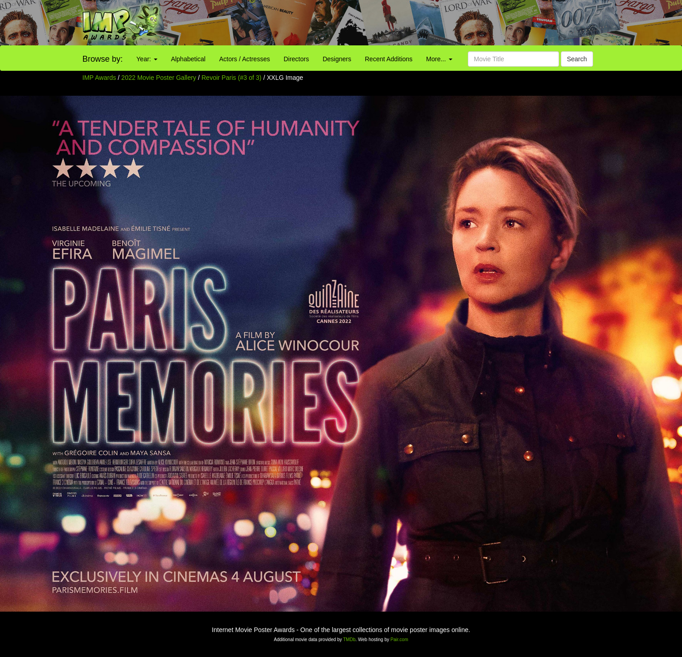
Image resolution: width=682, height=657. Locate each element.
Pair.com (399, 639)
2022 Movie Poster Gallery (158, 77)
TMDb (349, 639)
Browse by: (103, 59)
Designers (337, 59)
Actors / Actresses (244, 59)
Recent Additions (388, 59)
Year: (147, 59)
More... (439, 59)
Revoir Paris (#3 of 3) (231, 77)
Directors (296, 59)
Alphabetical (188, 59)
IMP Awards (99, 77)
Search (577, 59)
